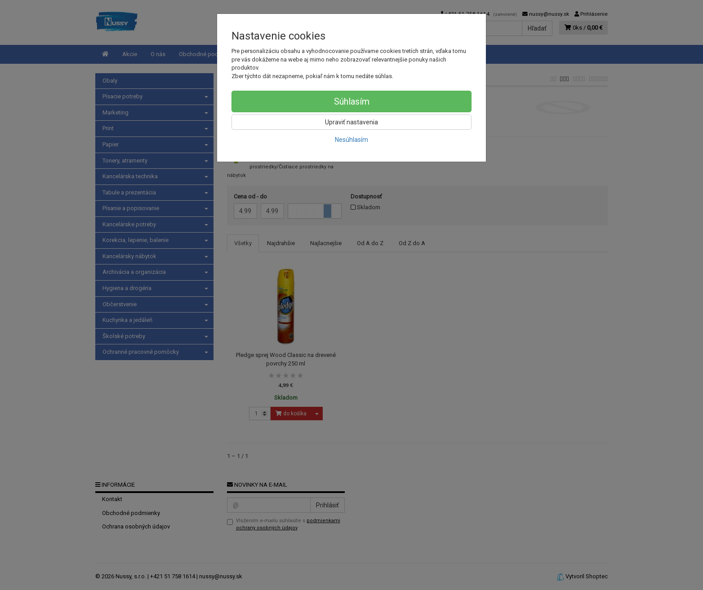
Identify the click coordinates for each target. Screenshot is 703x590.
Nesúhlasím (351, 139)
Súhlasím (351, 101)
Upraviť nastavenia (351, 122)
